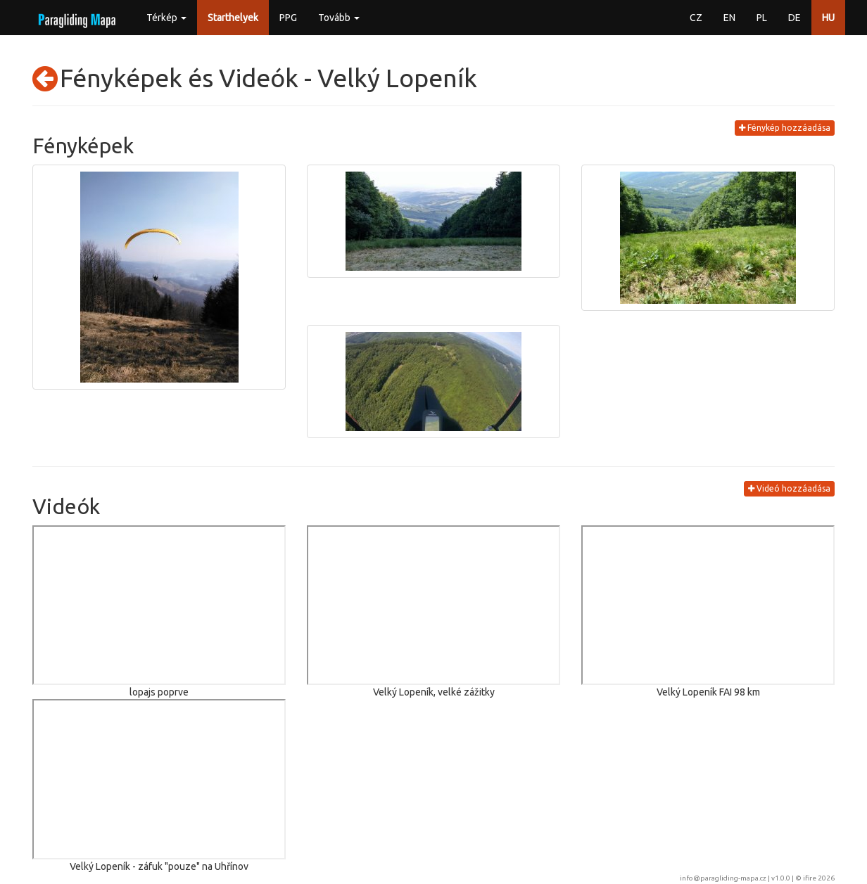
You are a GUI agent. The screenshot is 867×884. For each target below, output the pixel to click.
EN (729, 17)
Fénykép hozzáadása (784, 127)
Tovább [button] (339, 17)
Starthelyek (233, 17)
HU (828, 17)
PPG (288, 17)
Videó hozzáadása (789, 488)
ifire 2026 (819, 878)
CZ (696, 17)
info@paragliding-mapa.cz (723, 878)
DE (794, 17)
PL (762, 17)
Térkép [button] (166, 17)
